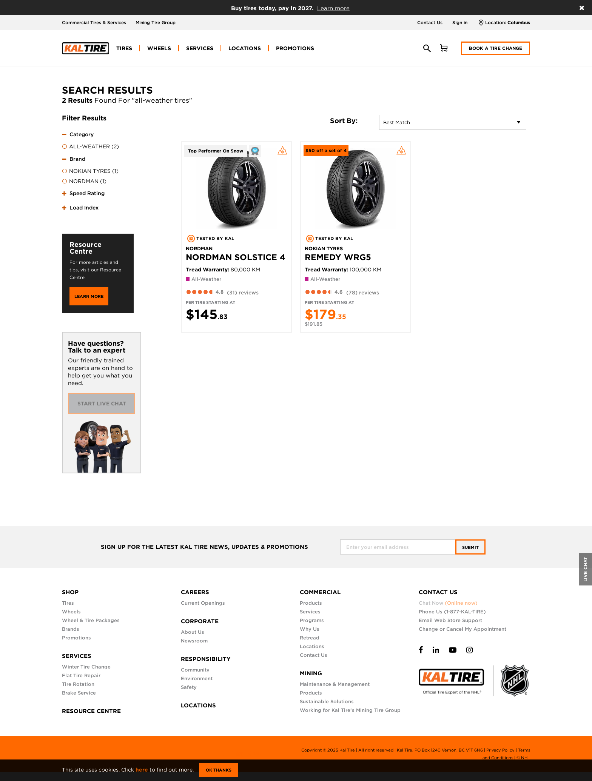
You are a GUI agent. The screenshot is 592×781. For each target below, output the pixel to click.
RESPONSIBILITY (206, 659)
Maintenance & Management (335, 684)
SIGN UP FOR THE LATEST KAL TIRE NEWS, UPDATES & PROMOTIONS (204, 547)
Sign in (459, 22)
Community (195, 670)
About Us (192, 632)
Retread (309, 638)
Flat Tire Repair (81, 675)
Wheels (71, 612)
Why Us (309, 629)
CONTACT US (438, 592)
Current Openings (203, 603)
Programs (312, 620)
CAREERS (195, 592)
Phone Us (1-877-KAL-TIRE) (452, 612)
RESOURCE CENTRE (91, 711)
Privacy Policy (500, 750)
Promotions (76, 638)
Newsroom (194, 641)
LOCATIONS (198, 705)
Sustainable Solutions (327, 701)
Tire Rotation (78, 684)
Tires (68, 603)
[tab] (98, 139)
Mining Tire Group (156, 22)
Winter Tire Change (86, 667)
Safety (189, 687)
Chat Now (448, 603)
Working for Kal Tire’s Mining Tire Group (350, 710)
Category (81, 134)
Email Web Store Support (450, 620)
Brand (77, 159)
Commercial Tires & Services (94, 22)
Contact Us (429, 22)
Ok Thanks (218, 770)
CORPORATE (200, 621)
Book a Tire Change (495, 48)
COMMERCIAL (320, 592)
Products (311, 603)
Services (310, 612)
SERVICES (76, 656)
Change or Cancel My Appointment (462, 629)
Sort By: (344, 120)
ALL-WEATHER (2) (90, 146)
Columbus (518, 22)
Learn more (333, 8)
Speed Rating (87, 193)
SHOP (70, 592)
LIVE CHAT (585, 569)
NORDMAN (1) (84, 181)
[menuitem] (124, 48)
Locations (312, 646)
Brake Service (79, 693)
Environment (197, 678)
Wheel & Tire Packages (91, 620)
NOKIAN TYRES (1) (90, 171)
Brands (70, 629)
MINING (311, 673)
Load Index (84, 208)
